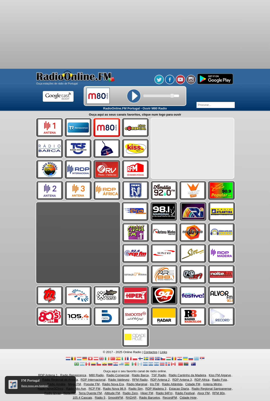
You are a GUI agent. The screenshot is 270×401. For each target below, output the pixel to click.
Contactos (150, 352)
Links (163, 352)
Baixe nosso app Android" (34, 385)
